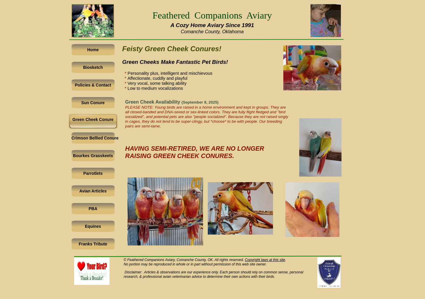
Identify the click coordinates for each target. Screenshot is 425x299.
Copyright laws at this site (265, 260)
